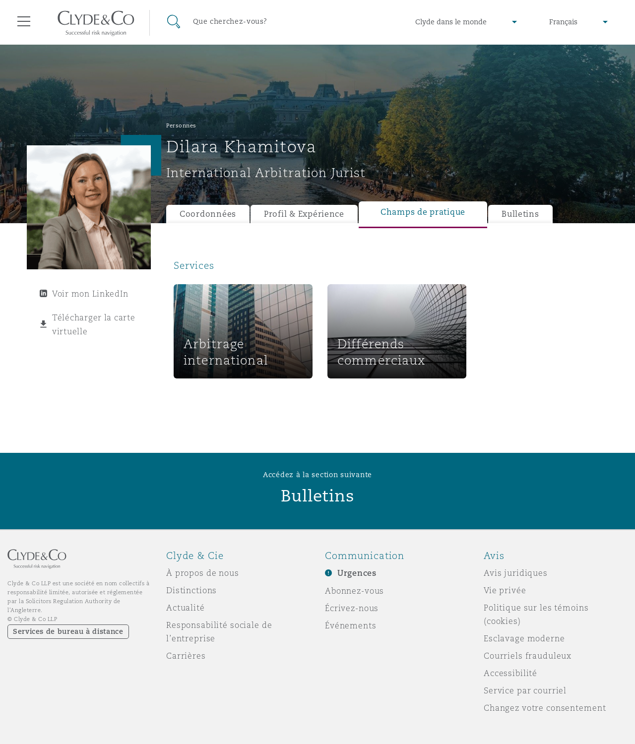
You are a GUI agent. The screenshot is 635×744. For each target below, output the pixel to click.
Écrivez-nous (352, 608)
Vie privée (505, 590)
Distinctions (191, 590)
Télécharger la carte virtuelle (93, 324)
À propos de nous (202, 573)
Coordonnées (208, 214)
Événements (351, 625)
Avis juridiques (516, 573)
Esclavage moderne (524, 638)
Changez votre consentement (545, 708)
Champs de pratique (423, 212)
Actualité (185, 608)
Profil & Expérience (304, 214)
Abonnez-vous (354, 591)
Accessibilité (510, 673)
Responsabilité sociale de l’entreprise (219, 631)
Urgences (357, 573)
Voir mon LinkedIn (90, 294)
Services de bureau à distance (68, 631)
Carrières (186, 656)
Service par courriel (525, 690)
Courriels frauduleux (528, 656)
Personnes (181, 125)
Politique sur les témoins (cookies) (536, 614)
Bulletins (520, 214)
